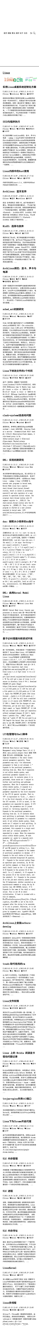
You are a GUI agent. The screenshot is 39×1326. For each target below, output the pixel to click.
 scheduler (21, 316)
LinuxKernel (9, 1268)
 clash (12, 423)
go (26, 79)
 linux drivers (16, 1064)
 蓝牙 (12, 199)
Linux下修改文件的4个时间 (18, 370)
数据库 (35, 80)
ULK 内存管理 (10, 1158)
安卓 (34, 80)
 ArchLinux (14, 94)
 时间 (21, 378)
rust (35, 78)
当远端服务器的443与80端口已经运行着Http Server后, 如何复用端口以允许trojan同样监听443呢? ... (19, 1112)
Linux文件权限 (11, 1001)
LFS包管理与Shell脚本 (15, 734)
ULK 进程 (8, 1191)
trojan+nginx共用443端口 (17, 1098)
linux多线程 (9, 1302)
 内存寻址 (21, 1238)
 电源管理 (7, 282)
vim (8, 77)
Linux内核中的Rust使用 (16, 171)
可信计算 (31, 77)
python (11, 77)
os (30, 80)
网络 (18, 77)
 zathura (13, 934)
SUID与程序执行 (11, 121)
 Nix (12, 233)
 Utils (23, 94)
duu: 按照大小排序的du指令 (18, 521)
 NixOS (18, 233)
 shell (12, 529)
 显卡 (33, 1064)
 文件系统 (21, 129)
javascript (28, 77)
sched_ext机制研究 (13, 309)
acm (18, 79)
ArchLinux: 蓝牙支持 (14, 191)
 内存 (19, 1166)
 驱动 (12, 279)
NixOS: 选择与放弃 (13, 226)
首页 (5, 33)
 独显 (24, 279)
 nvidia (26, 1064)
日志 (25, 33)
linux (9, 79)
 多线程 (13, 1310)
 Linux (6, 94)
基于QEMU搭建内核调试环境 (17, 638)
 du (18, 529)
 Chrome (13, 1128)
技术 (19, 79)
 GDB (26, 646)
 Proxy (20, 1128)
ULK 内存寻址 (10, 1230)
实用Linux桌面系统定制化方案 (19, 87)
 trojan (20, 1106)
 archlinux (20, 199)
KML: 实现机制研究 (13, 460)
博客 (9, 33)
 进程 (19, 1198)
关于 (21, 33)
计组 (17, 77)
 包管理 (20, 741)
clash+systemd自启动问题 (17, 415)
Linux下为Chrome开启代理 (17, 1121)
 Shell (12, 129)
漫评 (17, 33)
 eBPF (29, 316)
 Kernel (13, 178)
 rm (11, 971)
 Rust (19, 178)
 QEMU (5, 606)
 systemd (20, 423)
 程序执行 (30, 129)
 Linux (27, 1128)
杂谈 (20, 77)
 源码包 (21, 934)
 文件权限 (14, 1008)
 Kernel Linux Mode (25, 467)
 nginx (13, 1106)
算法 (13, 33)
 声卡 (18, 279)
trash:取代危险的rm (14, 963)
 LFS (27, 741)
